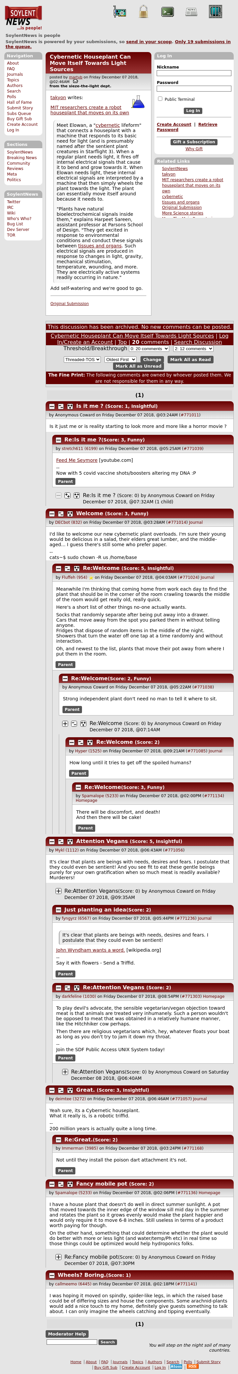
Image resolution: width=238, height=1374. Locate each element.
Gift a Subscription (194, 142)
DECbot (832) (68, 522)
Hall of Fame (19, 102)
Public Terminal (176, 99)
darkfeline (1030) (79, 996)
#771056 (174, 850)
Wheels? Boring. (82, 1275)
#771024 (188, 577)
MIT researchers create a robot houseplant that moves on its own (192, 185)
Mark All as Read (190, 359)
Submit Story (20, 108)
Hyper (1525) (88, 751)
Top (122, 342)
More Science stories (182, 213)
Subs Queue (19, 113)
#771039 (192, 448)
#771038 (203, 687)
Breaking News (22, 157)
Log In (13, 130)
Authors (14, 85)
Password (167, 82)
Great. (85, 1090)
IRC (10, 207)
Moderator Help (67, 1334)
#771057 (181, 1099)
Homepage (86, 800)
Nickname (168, 67)
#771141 (186, 1284)
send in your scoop (149, 41)
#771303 (191, 996)
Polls (11, 97)
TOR (11, 235)
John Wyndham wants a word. (90, 950)
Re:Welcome (101, 568)
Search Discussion (198, 342)
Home (75, 1362)
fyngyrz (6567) (76, 918)
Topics (13, 80)
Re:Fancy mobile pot (91, 1257)
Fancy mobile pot (101, 1184)
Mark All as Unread (139, 366)
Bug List (15, 224)
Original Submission (182, 207)
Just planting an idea (95, 910)
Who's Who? (19, 218)
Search (14, 91)
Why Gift (194, 149)
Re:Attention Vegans (91, 891)
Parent (65, 481)
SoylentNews (23, 18)
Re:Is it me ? (82, 439)
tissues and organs (181, 202)
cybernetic (172, 196)
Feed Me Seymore (77, 460)
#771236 (186, 918)
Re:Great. (78, 1139)
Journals (15, 74)
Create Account (22, 124)
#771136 (187, 1193)
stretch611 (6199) (80, 448)
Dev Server (18, 229)
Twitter (13, 202)
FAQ (11, 69)
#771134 (213, 796)
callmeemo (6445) (73, 1284)
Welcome (89, 513)
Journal (196, 522)
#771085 (196, 751)
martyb (75, 77)
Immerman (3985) (80, 1148)
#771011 (189, 415)
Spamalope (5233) (100, 796)
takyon (169, 174)
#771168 (192, 1148)
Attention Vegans (102, 841)
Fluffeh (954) (74, 577)
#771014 (177, 522)
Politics (14, 180)
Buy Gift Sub (19, 119)
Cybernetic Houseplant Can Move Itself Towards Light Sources (90, 63)
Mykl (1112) (67, 850)
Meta (12, 174)
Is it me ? (89, 406)
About (13, 63)
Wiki (11, 213)
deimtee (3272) (70, 1099)
